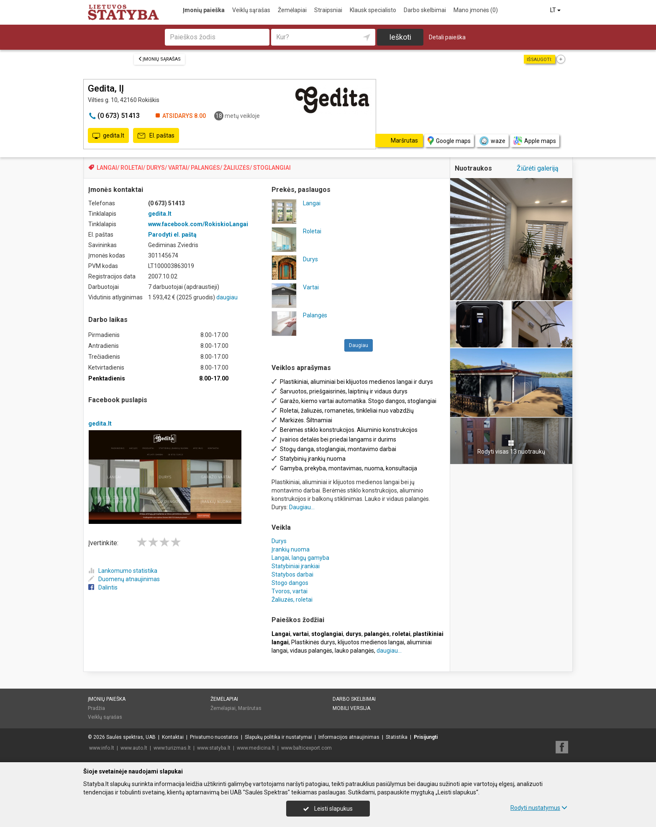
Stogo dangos (290, 582)
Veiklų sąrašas (251, 10)
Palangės (315, 315)
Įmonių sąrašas (159, 59)
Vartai (311, 287)
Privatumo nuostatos (214, 737)
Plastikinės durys (313, 642)
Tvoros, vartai (290, 591)
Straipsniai (328, 10)
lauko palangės (354, 650)
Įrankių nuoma (291, 549)
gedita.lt (108, 136)
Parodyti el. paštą (172, 234)
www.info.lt (101, 748)
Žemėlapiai (292, 10)
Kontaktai (173, 737)
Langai (311, 203)
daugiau (227, 297)
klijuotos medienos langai (371, 642)
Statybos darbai (292, 574)
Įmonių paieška (204, 10)
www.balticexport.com (306, 748)
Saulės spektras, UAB (131, 737)
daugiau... (389, 650)
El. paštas (156, 136)
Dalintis (103, 587)
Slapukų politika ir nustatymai (278, 737)
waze (492, 140)
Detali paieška (447, 37)
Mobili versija (351, 708)
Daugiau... (302, 507)
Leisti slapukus (328, 808)
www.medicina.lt (256, 748)
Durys (310, 259)
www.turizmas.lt (172, 748)
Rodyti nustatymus (538, 807)
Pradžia (96, 708)
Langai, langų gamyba (300, 557)
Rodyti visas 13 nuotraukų (511, 447)
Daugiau (358, 345)
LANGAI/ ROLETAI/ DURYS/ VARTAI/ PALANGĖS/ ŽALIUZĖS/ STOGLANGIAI (194, 167)
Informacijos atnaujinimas (348, 737)
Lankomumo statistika (122, 570)
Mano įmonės (476, 10)
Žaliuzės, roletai (292, 599)
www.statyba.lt (214, 748)
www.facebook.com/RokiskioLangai (198, 224)
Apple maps (534, 140)
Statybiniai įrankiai (296, 566)
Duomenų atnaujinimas (124, 579)
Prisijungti (426, 737)
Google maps (449, 140)
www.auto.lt (133, 748)
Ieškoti (400, 37)
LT (556, 10)
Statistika (396, 737)
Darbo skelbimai (425, 10)
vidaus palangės (311, 650)
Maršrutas (249, 708)
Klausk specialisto (373, 10)
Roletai (312, 231)
